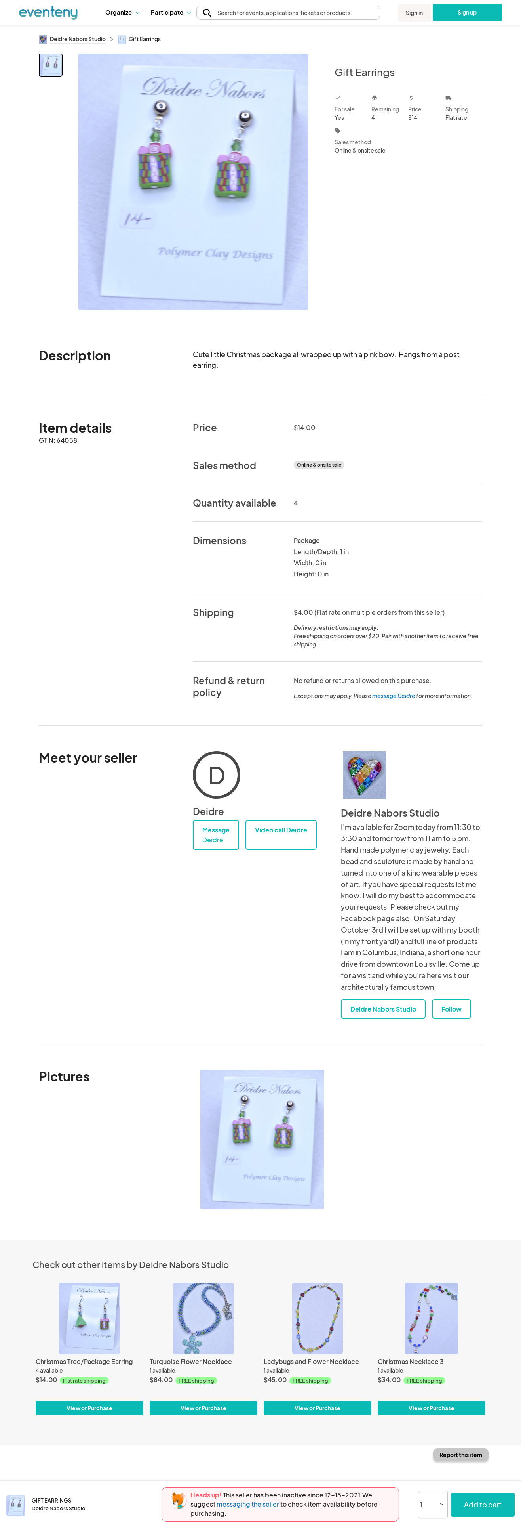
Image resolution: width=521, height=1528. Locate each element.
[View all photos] (193, 181)
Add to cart (483, 1504)
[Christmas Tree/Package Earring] (89, 1318)
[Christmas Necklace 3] (431, 1318)
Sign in (414, 12)
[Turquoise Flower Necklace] (203, 1318)
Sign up (467, 12)
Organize (122, 12)
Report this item (460, 1454)
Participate (170, 12)
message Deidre (393, 695)
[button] (122, 12)
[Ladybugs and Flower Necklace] (317, 1318)
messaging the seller (248, 1504)
